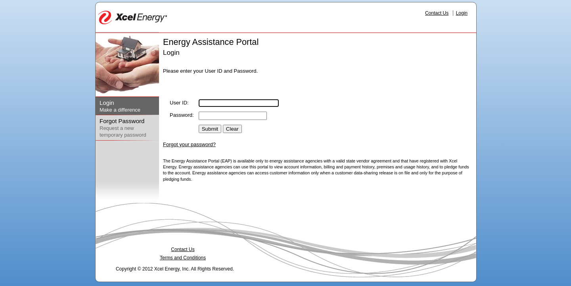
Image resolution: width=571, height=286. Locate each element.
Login (462, 13)
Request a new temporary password (123, 131)
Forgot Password (122, 121)
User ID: (179, 103)
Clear (232, 129)
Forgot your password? (189, 144)
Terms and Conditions (183, 258)
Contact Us (436, 13)
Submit (210, 129)
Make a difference (120, 110)
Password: (182, 115)
